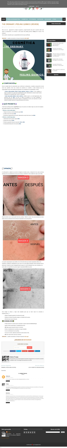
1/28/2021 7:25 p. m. (10, 377)
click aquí (26, 336)
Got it (37, 6)
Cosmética (25, 19)
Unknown (8, 376)
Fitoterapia (32, 19)
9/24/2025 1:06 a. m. (10, 394)
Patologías (48, 19)
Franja (7, 384)
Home (3, 19)
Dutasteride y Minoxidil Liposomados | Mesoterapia (58, 44)
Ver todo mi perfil (5, 438)
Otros (54, 19)
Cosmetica (19, 27)
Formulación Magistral (13, 19)
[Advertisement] (23, 147)
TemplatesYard (37, 444)
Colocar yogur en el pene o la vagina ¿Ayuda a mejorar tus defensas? (59, 55)
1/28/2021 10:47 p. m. (10, 385)
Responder (7, 402)
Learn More (31, 6)
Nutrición (40, 19)
